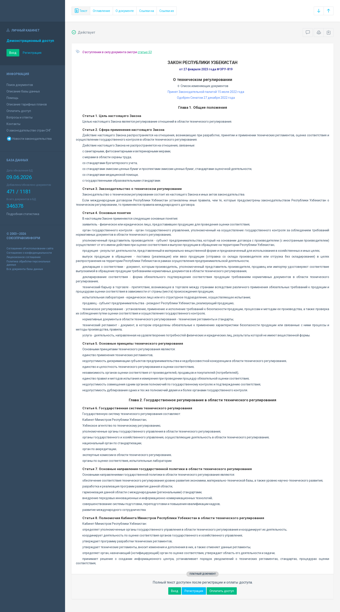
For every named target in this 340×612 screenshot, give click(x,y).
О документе (125, 11)
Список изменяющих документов (202, 86)
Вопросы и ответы (20, 117)
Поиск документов (20, 85)
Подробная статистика (23, 214)
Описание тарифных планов (27, 104)
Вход (12, 52)
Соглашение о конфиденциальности (29, 252)
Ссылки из (166, 11)
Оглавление (101, 11)
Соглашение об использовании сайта (30, 248)
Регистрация (32, 52)
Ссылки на (146, 11)
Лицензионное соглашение (24, 257)
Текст (80, 11)
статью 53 (145, 52)
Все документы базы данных (25, 269)
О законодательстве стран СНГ (29, 130)
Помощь (12, 98)
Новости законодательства (29, 138)
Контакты (13, 124)
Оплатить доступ (19, 111)
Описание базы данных (23, 91)
